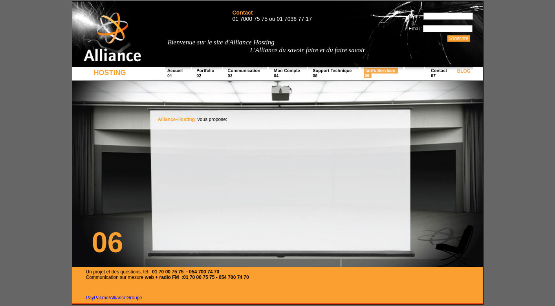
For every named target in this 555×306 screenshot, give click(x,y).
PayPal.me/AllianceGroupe (114, 298)
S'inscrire (459, 38)
